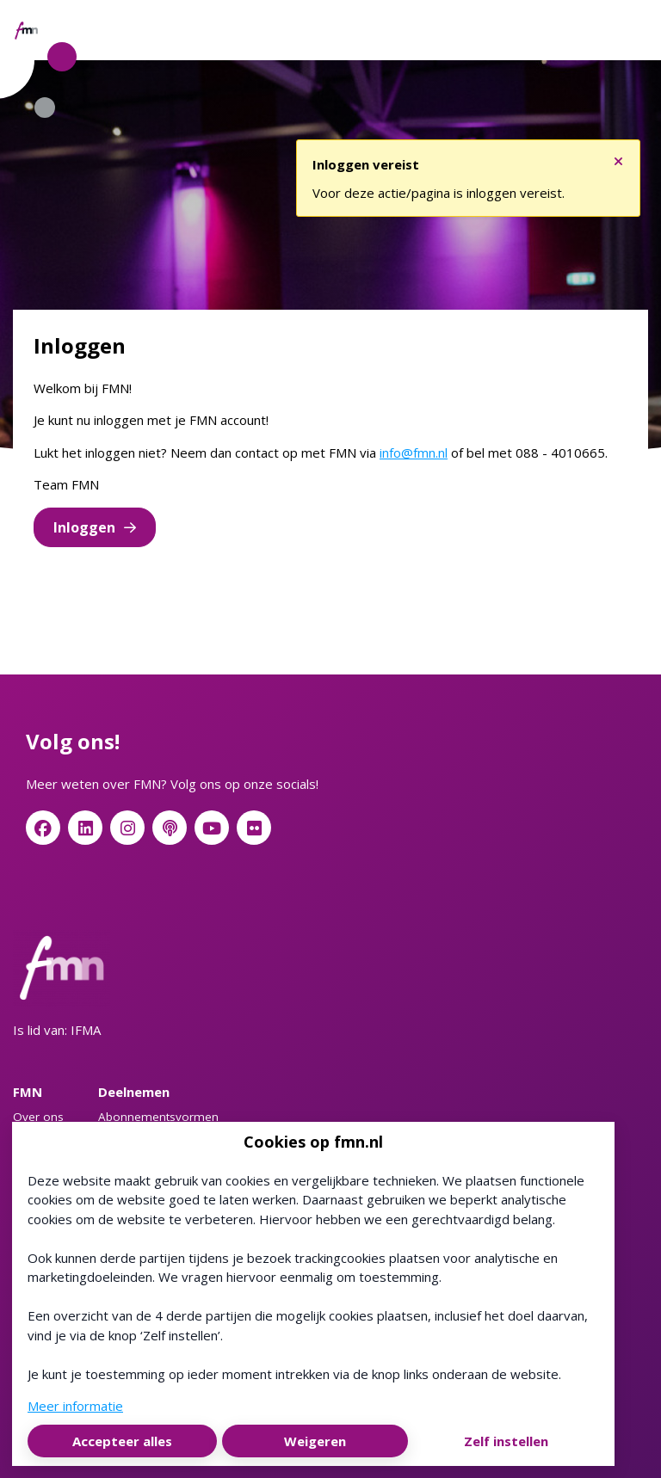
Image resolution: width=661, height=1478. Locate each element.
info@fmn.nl (414, 452)
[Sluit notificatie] (618, 157)
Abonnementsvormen (158, 1116)
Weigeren (315, 1441)
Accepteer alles (122, 1441)
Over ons (38, 1116)
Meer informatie (75, 1405)
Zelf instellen (506, 1441)
